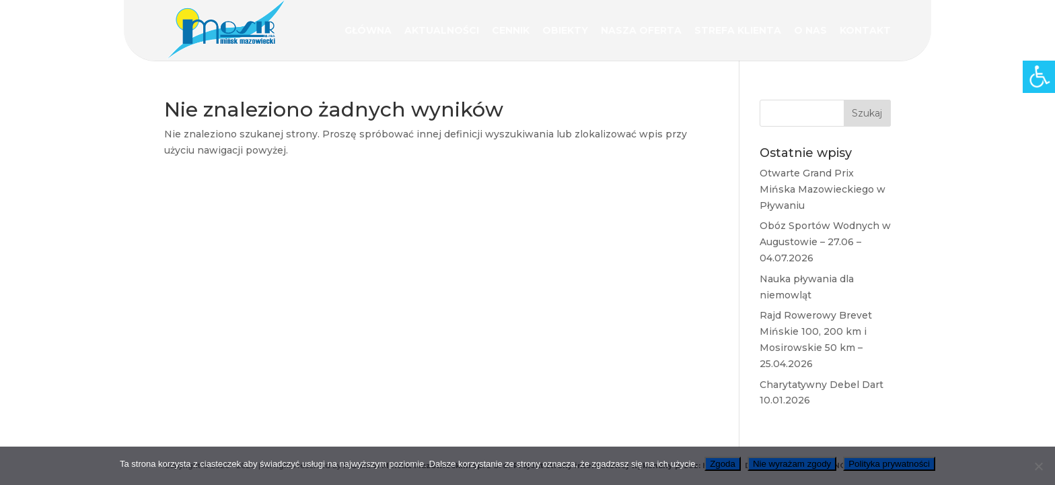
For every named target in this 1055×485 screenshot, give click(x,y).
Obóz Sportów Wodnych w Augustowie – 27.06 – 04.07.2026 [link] (825, 242)
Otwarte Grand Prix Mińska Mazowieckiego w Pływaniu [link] (822, 189)
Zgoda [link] (722, 464)
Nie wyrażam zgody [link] (792, 464)
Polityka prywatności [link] (889, 464)
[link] (1039, 77)
